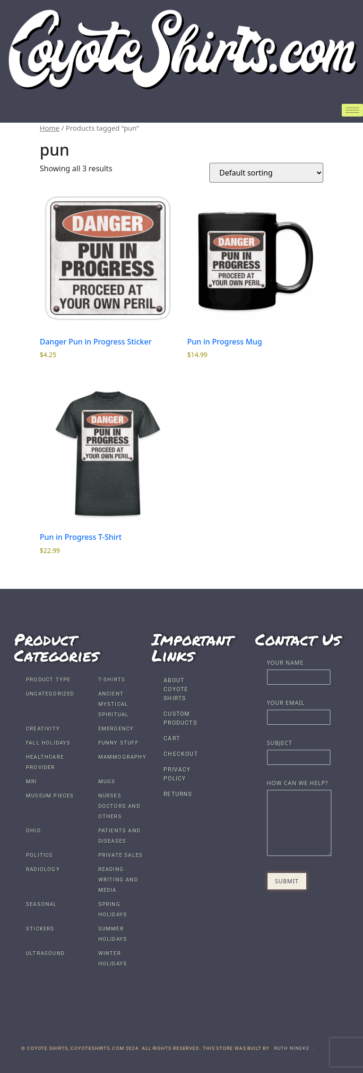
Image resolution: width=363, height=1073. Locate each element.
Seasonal (41, 904)
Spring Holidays (113, 909)
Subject (299, 751)
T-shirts (112, 680)
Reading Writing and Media (118, 879)
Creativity (43, 729)
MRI (31, 782)
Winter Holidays (113, 958)
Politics (39, 855)
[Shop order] (266, 173)
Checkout (181, 754)
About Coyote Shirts (176, 689)
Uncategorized (50, 694)
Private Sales (120, 855)
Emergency (116, 729)
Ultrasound (45, 953)
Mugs (107, 782)
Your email (299, 710)
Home (50, 128)
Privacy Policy (177, 774)
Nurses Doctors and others (119, 806)
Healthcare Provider (45, 762)
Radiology (43, 869)
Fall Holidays (48, 743)
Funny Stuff (118, 743)
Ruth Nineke (292, 1048)
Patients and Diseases (119, 836)
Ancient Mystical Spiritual (113, 704)
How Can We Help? (299, 818)
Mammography (122, 757)
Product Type (48, 680)
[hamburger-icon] (352, 110)
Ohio (33, 831)
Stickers (40, 929)
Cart (172, 738)
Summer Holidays (113, 934)
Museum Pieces (50, 796)
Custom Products (180, 718)
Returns (178, 794)
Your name (299, 670)
